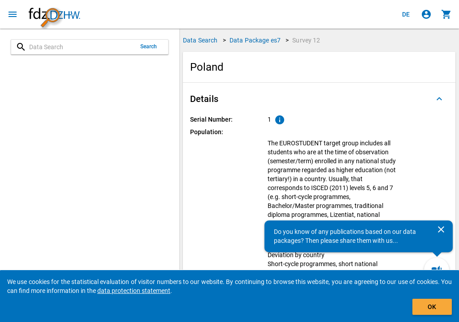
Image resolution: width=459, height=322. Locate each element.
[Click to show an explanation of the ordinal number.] (280, 120)
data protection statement (133, 290)
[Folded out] (439, 99)
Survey (306, 40)
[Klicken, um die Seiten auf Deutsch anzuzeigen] (406, 14)
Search (148, 46)
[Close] (441, 229)
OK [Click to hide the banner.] (432, 306)
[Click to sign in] (426, 14)
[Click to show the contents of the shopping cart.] (446, 14)
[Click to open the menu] (13, 14)
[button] (319, 99)
